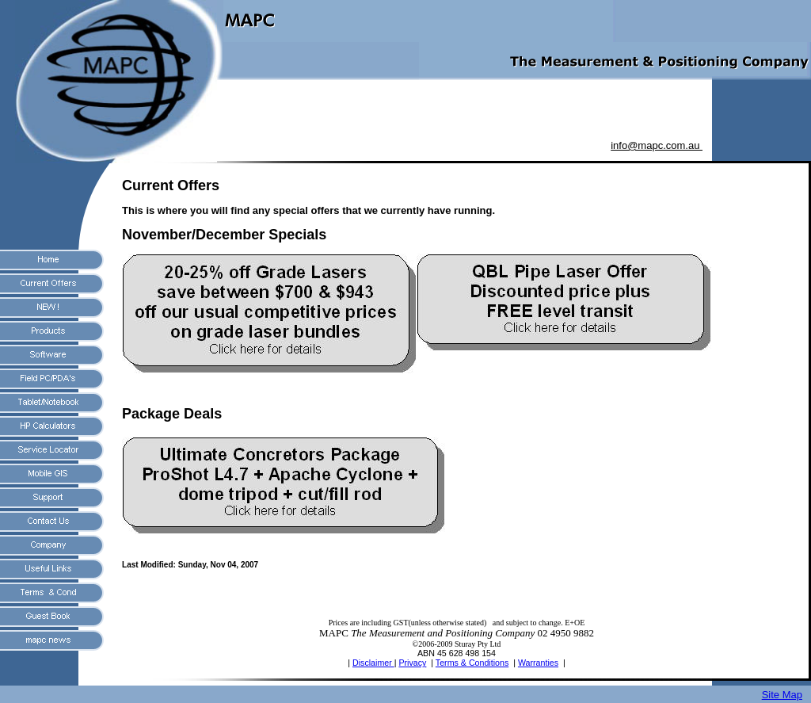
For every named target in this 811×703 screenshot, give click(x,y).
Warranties (538, 662)
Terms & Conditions (472, 662)
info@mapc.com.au (656, 145)
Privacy (412, 662)
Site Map (782, 695)
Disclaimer (373, 662)
